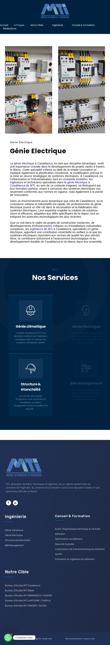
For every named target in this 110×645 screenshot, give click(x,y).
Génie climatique (35, 326)
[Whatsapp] (8, 637)
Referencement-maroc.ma (80, 638)
